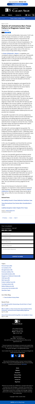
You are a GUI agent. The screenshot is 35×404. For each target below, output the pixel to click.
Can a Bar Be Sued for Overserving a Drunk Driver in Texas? (16, 304)
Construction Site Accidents (10, 288)
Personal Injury (7, 265)
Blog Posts (17, 382)
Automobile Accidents (8, 274)
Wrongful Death (7, 270)
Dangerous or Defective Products (11, 276)
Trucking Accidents (7, 284)
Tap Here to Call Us (17, 4)
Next (15, 218)
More (29, 15)
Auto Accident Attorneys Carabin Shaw (11, 351)
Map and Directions (17, 337)
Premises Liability (7, 272)
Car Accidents (6, 268)
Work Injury (6, 280)
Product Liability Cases (8, 282)
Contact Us (18, 15)
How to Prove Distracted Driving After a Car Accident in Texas (17, 315)
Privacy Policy (17, 375)
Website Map (17, 377)
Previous (4, 218)
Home (3, 15)
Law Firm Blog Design (17, 402)
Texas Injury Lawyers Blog (17, 10)
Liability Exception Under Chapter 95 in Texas (15, 208)
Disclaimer (17, 372)
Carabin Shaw (22, 396)
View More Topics (6, 290)
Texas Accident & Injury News (11, 297)
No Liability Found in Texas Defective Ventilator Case (17, 200)
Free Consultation (7, 226)
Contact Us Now (17, 256)
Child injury (6, 278)
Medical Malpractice (10, 210)
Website (10, 15)
